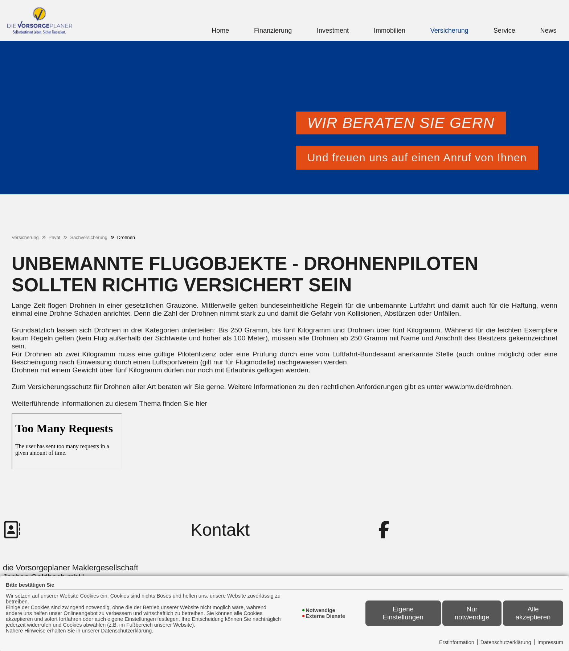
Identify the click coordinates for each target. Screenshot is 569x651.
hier (201, 403)
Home (220, 30)
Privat (55, 237)
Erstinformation (456, 642)
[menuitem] (220, 30)
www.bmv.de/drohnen (478, 387)
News (548, 30)
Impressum (550, 642)
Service (504, 30)
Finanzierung (273, 30)
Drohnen (126, 237)
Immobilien (389, 30)
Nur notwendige (472, 613)
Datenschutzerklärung (505, 642)
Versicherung (449, 30)
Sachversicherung (88, 237)
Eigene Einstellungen (403, 613)
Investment (333, 30)
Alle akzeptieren (533, 613)
